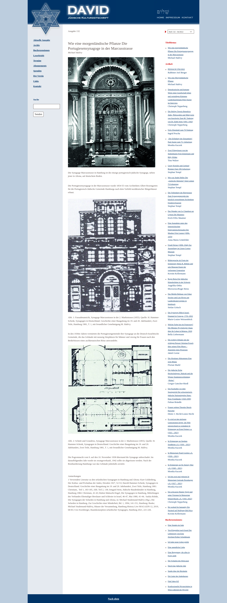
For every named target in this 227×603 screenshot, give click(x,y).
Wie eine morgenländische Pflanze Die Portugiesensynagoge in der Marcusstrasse (180, 51)
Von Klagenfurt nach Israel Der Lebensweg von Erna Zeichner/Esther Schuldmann (180, 533)
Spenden (37, 71)
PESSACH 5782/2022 (176, 69)
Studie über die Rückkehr (177, 571)
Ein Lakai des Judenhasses (178, 576)
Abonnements (39, 66)
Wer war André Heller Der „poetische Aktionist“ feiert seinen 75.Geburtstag (181, 180)
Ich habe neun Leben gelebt (178, 542)
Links (36, 81)
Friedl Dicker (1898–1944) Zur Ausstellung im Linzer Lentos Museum (180, 248)
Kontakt (37, 86)
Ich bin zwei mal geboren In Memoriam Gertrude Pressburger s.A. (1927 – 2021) (180, 479)
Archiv (36, 45)
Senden (38, 114)
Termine (37, 60)
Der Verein (38, 76)
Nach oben (113, 599)
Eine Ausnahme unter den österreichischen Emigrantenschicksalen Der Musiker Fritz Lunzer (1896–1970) (179, 230)
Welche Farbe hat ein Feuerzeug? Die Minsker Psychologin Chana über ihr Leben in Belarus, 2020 (180, 327)
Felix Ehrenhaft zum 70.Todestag (180, 130)
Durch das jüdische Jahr (177, 566)
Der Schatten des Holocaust (178, 561)
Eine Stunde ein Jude (176, 525)
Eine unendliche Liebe (176, 547)
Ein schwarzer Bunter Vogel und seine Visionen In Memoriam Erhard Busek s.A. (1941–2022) (180, 495)
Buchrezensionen (41, 50)
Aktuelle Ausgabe (41, 40)
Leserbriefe (38, 55)
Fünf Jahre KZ (173, 581)
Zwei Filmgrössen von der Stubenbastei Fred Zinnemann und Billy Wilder (181, 153)
